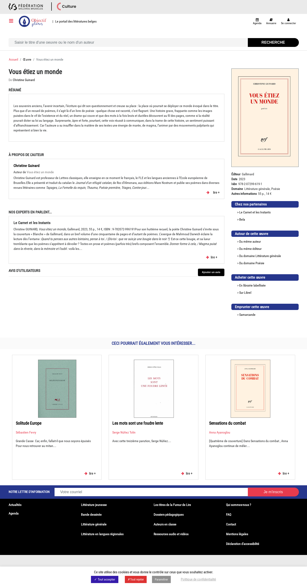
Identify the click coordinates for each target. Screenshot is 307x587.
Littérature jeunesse (94, 505)
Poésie (259, 263)
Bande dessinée (91, 514)
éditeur (257, 249)
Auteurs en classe (165, 524)
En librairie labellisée (252, 285)
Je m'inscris (273, 492)
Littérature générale (268, 256)
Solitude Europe (28, 423)
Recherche (273, 42)
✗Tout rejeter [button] (136, 579)
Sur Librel (245, 292)
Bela (242, 219)
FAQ (228, 514)
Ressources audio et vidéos (171, 534)
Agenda (14, 513)
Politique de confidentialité (198, 579)
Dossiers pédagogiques (169, 514)
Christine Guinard (24, 80)
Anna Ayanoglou (219, 432)
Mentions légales (237, 534)
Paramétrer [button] (161, 579)
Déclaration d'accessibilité (242, 544)
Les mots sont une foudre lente (137, 423)
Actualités (15, 505)
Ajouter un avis (211, 272)
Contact (231, 524)
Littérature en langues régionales (102, 534)
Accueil (13, 59)
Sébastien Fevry (26, 432)
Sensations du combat (227, 423)
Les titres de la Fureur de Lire (172, 505)
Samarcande (247, 314)
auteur (256, 241)
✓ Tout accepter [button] (104, 579)
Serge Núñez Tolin (124, 432)
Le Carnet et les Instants (255, 212)
